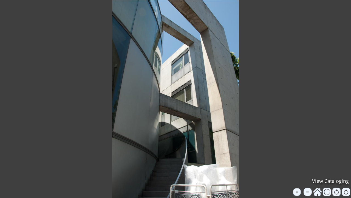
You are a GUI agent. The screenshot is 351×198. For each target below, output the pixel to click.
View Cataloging (330, 181)
